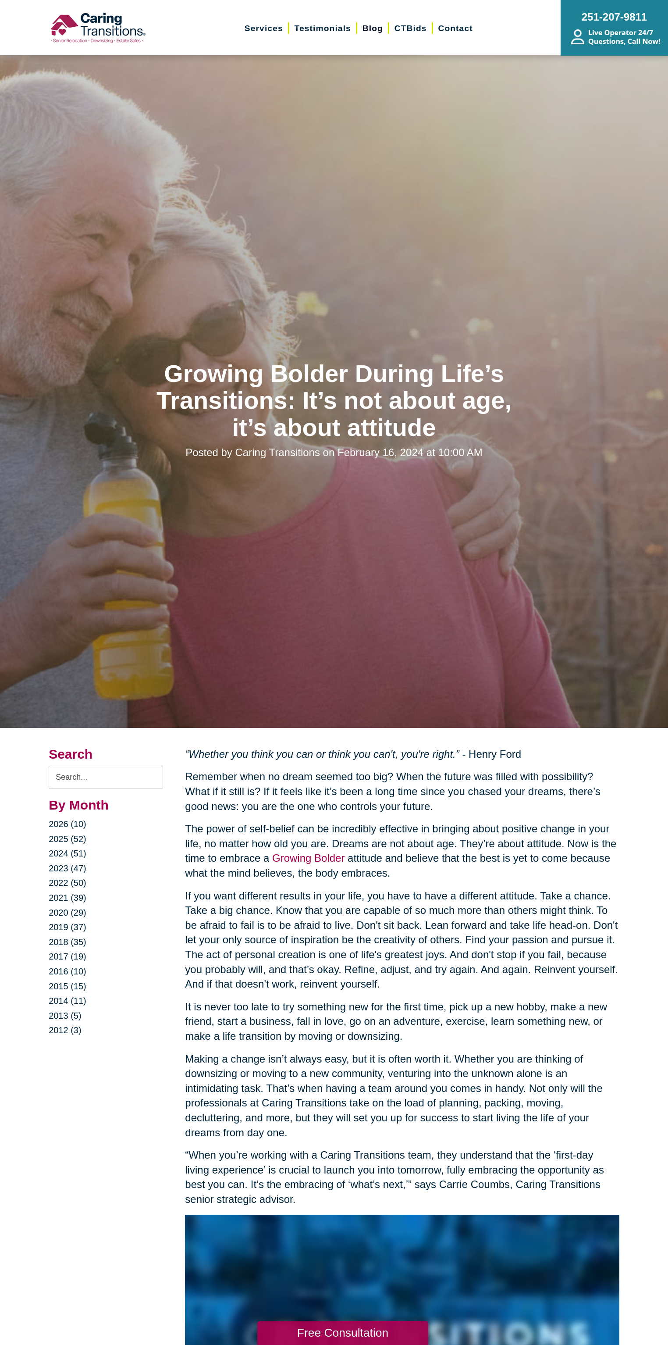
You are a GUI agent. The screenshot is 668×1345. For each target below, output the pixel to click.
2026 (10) (67, 824)
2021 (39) (67, 898)
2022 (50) (67, 883)
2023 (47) (67, 868)
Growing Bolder (308, 858)
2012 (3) (65, 1030)
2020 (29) (67, 912)
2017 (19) (67, 956)
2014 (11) (67, 1001)
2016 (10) (67, 971)
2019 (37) (67, 927)
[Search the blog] (106, 777)
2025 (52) (67, 839)
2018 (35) (67, 942)
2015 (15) (67, 986)
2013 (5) (65, 1015)
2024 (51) (67, 853)
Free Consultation (342, 1332)
